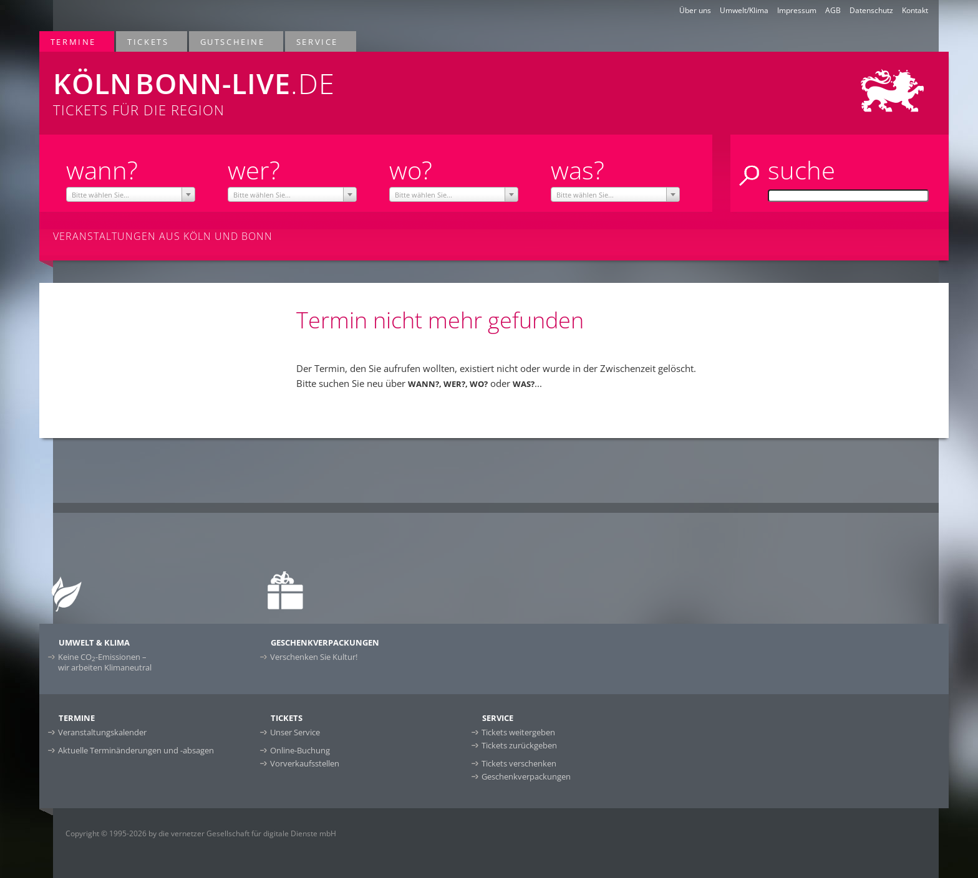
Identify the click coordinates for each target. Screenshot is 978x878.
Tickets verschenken (519, 763)
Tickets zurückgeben (519, 745)
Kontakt (915, 10)
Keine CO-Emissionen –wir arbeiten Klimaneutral (105, 662)
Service (318, 41)
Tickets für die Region (303, 85)
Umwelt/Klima (744, 10)
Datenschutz (871, 10)
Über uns (695, 10)
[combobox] (130, 194)
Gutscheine (233, 41)
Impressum (796, 10)
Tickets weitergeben (518, 732)
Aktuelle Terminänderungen (136, 750)
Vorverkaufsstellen (304, 763)
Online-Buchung (300, 750)
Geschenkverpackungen (526, 776)
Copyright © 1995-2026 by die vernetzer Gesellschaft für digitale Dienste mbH (200, 833)
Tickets (148, 41)
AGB (833, 10)
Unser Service (295, 732)
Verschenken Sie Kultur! (313, 656)
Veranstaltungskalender (102, 732)
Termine (74, 41)
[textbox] (131, 195)
